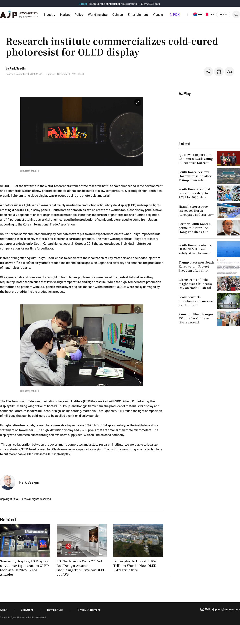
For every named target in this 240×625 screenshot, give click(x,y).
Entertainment (138, 14)
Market (65, 14)
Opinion (117, 14)
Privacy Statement (88, 609)
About (3, 609)
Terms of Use (55, 609)
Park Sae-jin (29, 482)
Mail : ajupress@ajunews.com (222, 609)
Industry (49, 14)
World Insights (98, 14)
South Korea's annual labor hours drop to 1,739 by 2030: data (124, 3)
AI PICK (175, 14)
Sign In (223, 14)
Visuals (158, 14)
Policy (79, 14)
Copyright (27, 609)
